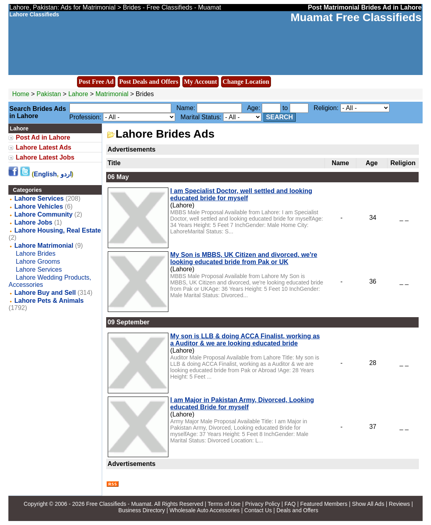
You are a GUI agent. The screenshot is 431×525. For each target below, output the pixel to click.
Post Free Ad (96, 81)
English (45, 174)
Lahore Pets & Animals (49, 300)
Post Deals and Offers (148, 81)
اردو (66, 174)
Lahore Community (43, 214)
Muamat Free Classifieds (356, 17)
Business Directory (142, 510)
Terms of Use (224, 504)
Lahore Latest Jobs (45, 157)
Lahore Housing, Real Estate (57, 230)
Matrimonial (112, 94)
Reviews (399, 504)
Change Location (246, 81)
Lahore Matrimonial (43, 245)
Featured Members (323, 504)
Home (21, 94)
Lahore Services (39, 198)
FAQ (290, 504)
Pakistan (49, 94)
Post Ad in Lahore (43, 137)
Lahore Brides (35, 253)
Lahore (79, 94)
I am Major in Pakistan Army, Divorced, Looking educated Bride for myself (242, 404)
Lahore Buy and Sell (45, 292)
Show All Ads (368, 504)
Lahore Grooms (38, 261)
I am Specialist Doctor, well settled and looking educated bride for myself (241, 194)
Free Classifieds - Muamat (118, 504)
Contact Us (258, 510)
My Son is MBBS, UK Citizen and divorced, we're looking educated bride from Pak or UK (243, 258)
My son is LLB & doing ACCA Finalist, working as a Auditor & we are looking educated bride (245, 340)
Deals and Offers (297, 510)
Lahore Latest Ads (43, 147)
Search (279, 117)
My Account (200, 81)
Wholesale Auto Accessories (205, 510)
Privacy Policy (262, 504)
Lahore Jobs (33, 222)
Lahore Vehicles (38, 206)
